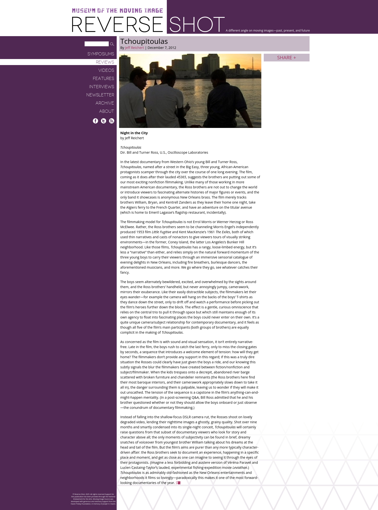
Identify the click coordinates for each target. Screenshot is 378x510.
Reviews (105, 62)
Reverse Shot (148, 24)
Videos (106, 70)
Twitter (103, 121)
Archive (104, 103)
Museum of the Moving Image (117, 10)
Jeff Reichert (134, 47)
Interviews (101, 87)
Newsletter (100, 95)
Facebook (95, 121)
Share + (286, 57)
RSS (111, 121)
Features (103, 78)
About (106, 111)
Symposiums (101, 54)
